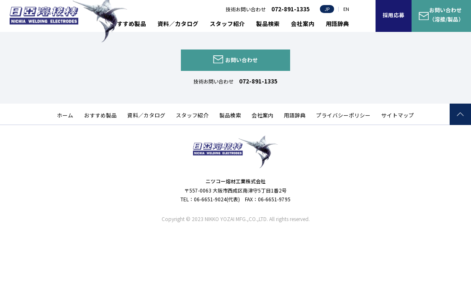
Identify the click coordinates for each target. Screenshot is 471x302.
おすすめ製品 (128, 23)
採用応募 (393, 15)
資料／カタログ (177, 23)
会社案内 (302, 23)
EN (346, 8)
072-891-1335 (258, 81)
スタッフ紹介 (227, 23)
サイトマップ (397, 115)
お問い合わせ (241, 60)
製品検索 (268, 23)
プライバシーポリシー (343, 115)
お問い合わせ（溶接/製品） (446, 14)
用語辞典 (337, 23)
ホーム (65, 115)
